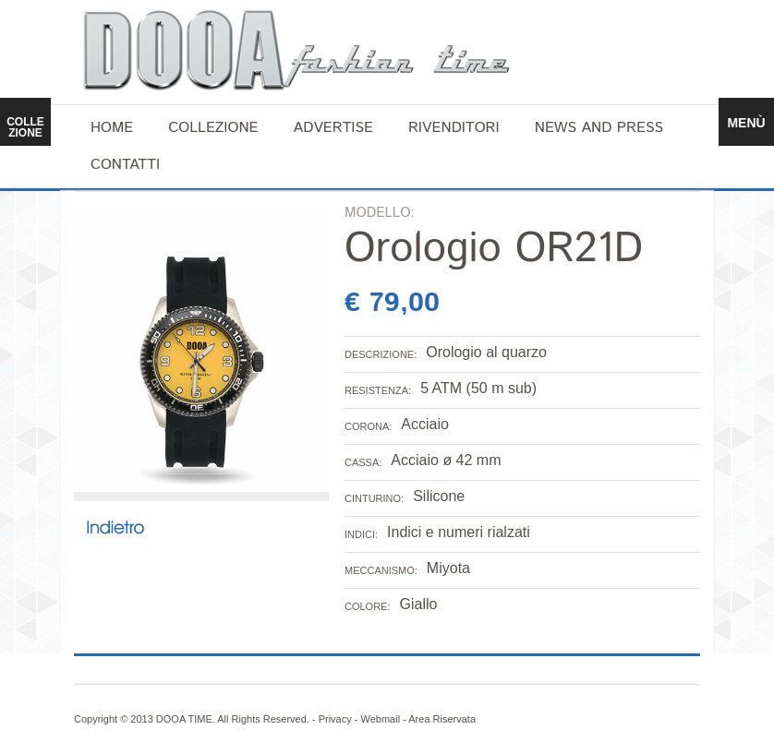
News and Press (599, 127)
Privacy (335, 718)
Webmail (381, 718)
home (112, 127)
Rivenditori (454, 127)
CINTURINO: (374, 498)
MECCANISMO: (381, 570)
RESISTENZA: (378, 390)
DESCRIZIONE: (381, 354)
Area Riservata (442, 718)
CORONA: (368, 426)
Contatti (125, 164)
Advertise (333, 127)
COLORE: (368, 606)
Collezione (213, 127)
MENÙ (746, 122)
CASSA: (363, 462)
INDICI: (361, 534)
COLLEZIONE (25, 127)
